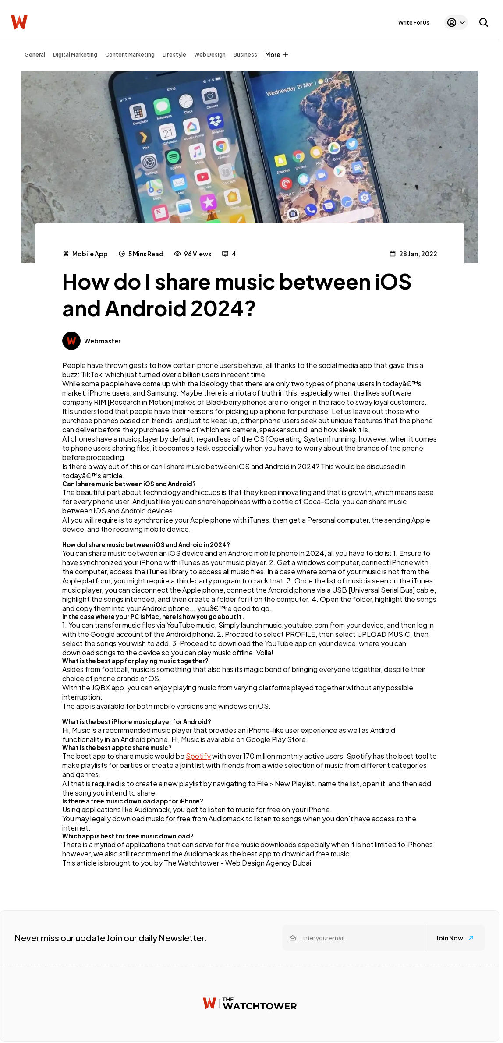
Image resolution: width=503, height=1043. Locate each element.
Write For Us (413, 22)
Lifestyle (174, 54)
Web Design (210, 54)
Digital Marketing (75, 54)
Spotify (198, 755)
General (35, 54)
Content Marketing (130, 54)
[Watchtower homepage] (250, 1003)
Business (245, 54)
